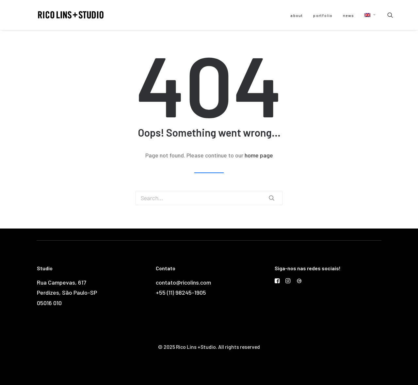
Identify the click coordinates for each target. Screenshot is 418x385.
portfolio (322, 15)
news (348, 15)
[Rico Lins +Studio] (61, 15)
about (296, 15)
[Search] (390, 15)
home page (259, 155)
